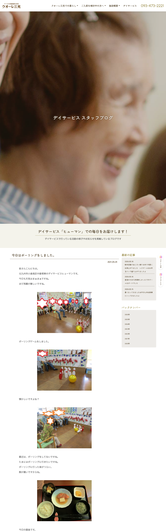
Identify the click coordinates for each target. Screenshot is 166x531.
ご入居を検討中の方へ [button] (92, 5)
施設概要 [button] (113, 5)
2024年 (128, 334)
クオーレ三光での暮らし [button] (63, 5)
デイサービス (130, 5)
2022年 (128, 343)
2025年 (128, 329)
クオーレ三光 (161, 262)
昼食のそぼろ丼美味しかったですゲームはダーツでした (139, 285)
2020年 (128, 353)
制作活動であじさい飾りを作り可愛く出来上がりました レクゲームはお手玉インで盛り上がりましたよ (139, 268)
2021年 (128, 348)
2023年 (128, 338)
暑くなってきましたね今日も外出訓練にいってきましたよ (139, 300)
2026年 (128, 324)
